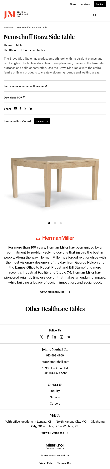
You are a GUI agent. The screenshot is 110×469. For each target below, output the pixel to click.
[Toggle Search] (94, 15)
